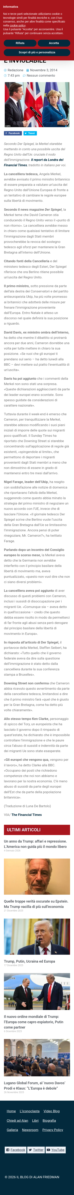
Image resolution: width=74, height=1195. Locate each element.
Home (11, 1111)
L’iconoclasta (29, 1111)
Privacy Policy (52, 1130)
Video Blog (52, 1111)
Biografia (49, 1121)
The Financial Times (26, 815)
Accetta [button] (54, 43)
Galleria (12, 1130)
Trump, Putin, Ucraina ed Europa (29, 961)
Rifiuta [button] (20, 43)
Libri (35, 1121)
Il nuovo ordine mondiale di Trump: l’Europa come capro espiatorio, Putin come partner (33, 1022)
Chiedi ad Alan (17, 1121)
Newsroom (30, 1130)
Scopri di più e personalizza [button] (37, 52)
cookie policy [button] (17, 25)
